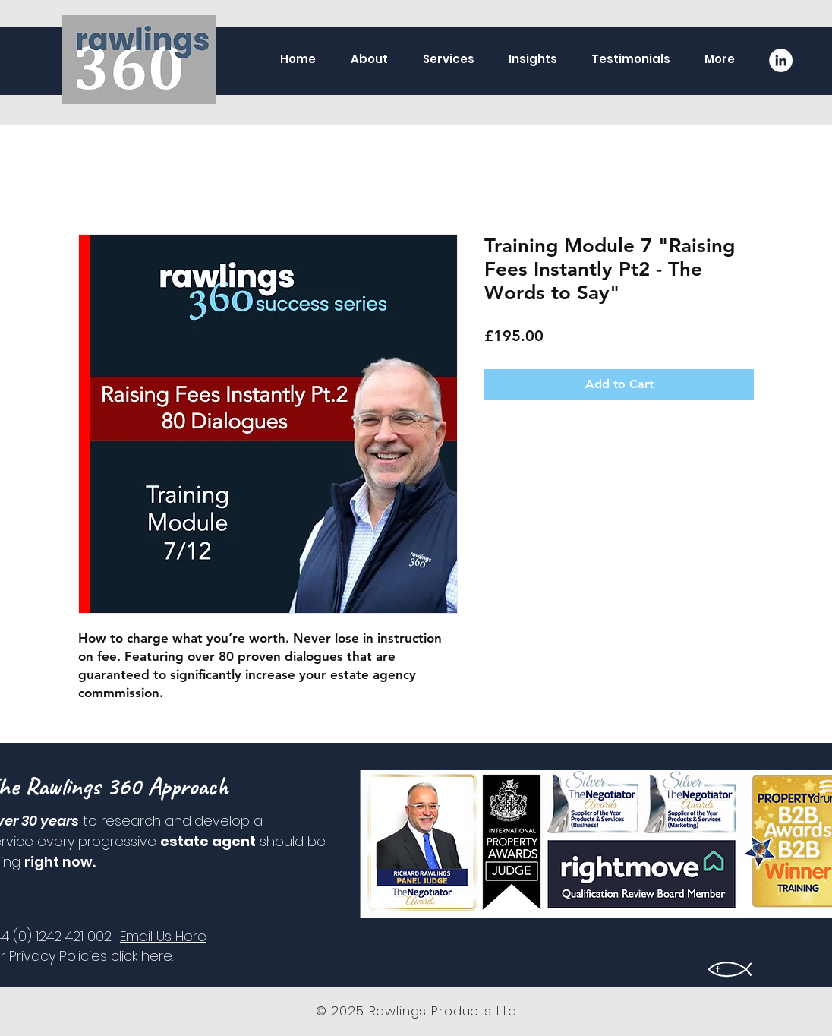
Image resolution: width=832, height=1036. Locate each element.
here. (155, 955)
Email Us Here (163, 936)
